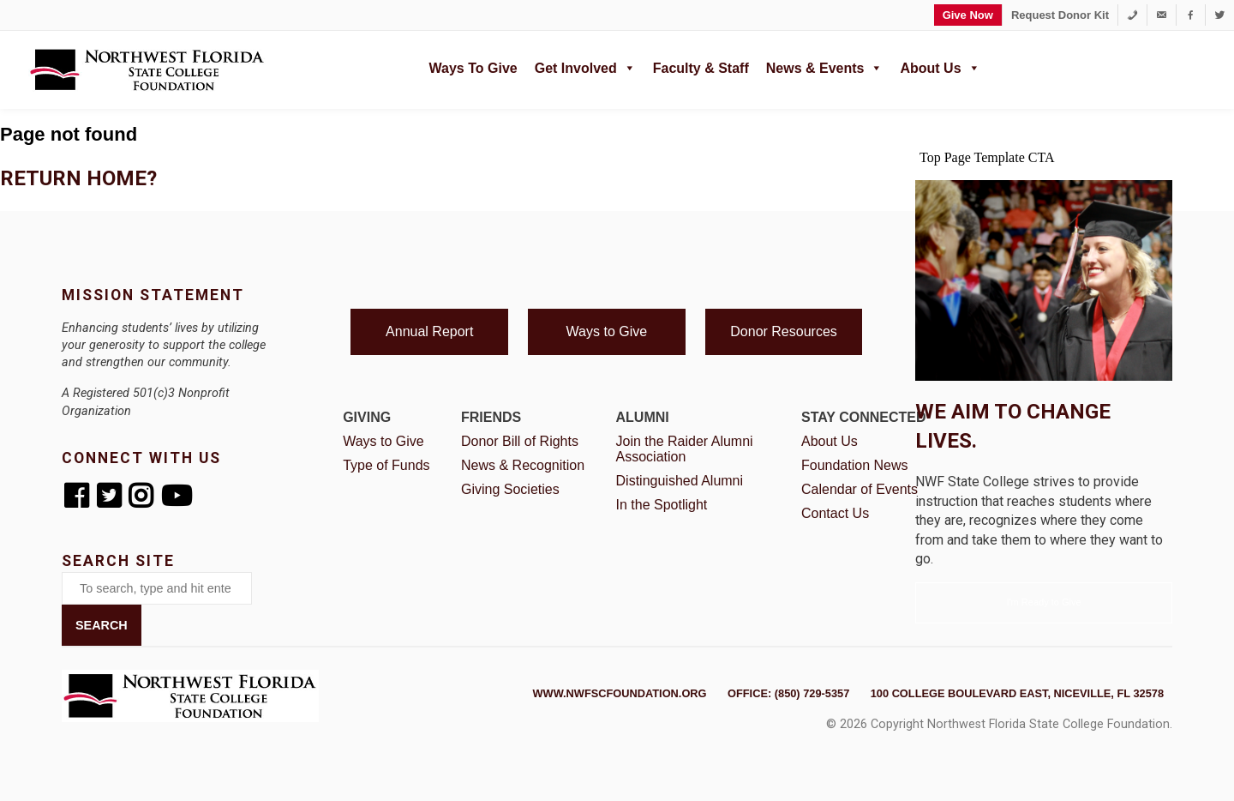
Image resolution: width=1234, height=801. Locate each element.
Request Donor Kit (1060, 15)
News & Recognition (522, 465)
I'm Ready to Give (1043, 602)
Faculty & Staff (701, 68)
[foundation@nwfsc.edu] (1161, 15)
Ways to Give (473, 68)
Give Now (968, 15)
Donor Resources (783, 331)
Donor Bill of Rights (519, 441)
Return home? (78, 178)
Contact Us (835, 513)
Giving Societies (510, 489)
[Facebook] (1191, 15)
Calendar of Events (859, 489)
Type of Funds (386, 465)
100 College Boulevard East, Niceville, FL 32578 (1017, 693)
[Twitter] (1220, 15)
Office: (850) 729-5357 (788, 693)
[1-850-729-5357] (1132, 15)
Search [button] (101, 625)
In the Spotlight (662, 504)
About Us (939, 66)
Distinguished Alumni (680, 480)
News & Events (825, 66)
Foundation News (854, 465)
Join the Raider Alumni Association (684, 449)
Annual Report (429, 331)
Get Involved (585, 66)
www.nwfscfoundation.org (620, 693)
